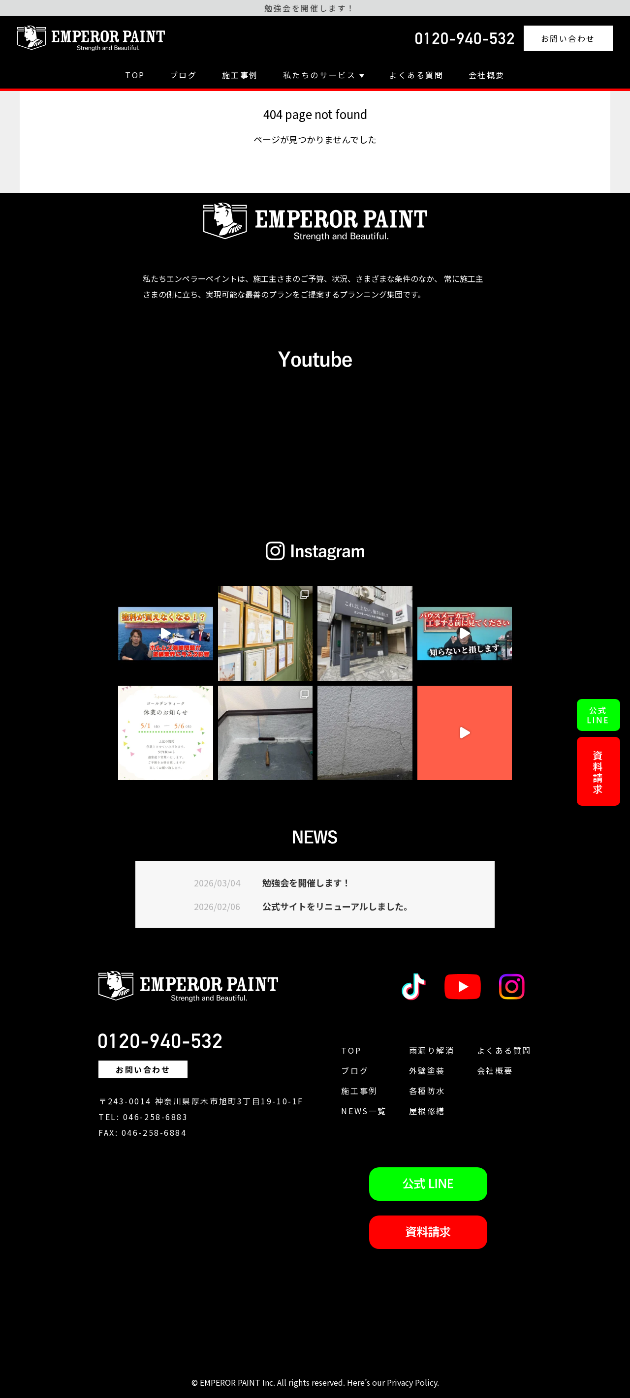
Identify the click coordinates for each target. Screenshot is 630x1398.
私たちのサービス (323, 75)
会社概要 (487, 75)
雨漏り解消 (432, 1050)
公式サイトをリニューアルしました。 (337, 906)
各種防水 (427, 1090)
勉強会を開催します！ (306, 882)
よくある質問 (416, 75)
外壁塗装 (427, 1070)
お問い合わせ (568, 38)
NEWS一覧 (363, 1111)
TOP (135, 75)
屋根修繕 (427, 1111)
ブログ (183, 75)
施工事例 (240, 75)
